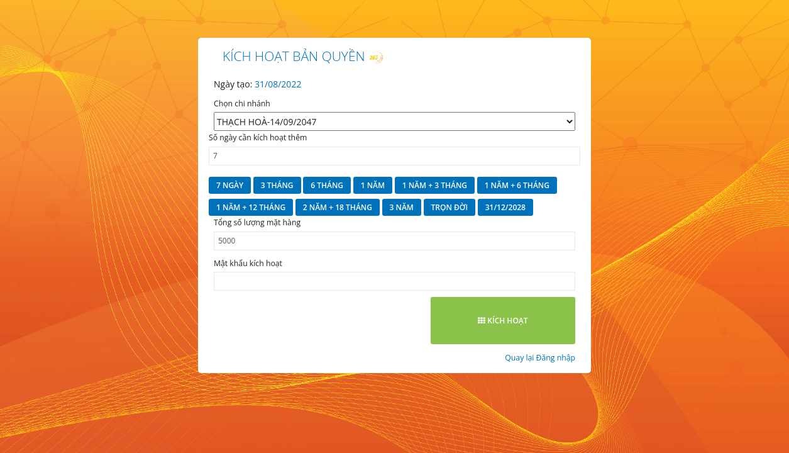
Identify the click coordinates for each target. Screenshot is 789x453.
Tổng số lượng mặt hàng (257, 222)
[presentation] (309, 321)
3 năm (402, 207)
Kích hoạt (502, 320)
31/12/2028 (505, 207)
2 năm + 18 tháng (337, 207)
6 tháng (327, 185)
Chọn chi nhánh (242, 103)
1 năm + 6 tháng (517, 185)
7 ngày (229, 185)
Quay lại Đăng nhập (540, 357)
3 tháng (277, 185)
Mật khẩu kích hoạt (248, 263)
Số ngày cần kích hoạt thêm (258, 137)
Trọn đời (449, 207)
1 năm (373, 185)
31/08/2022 (278, 84)
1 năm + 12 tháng (250, 207)
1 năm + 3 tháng (434, 185)
